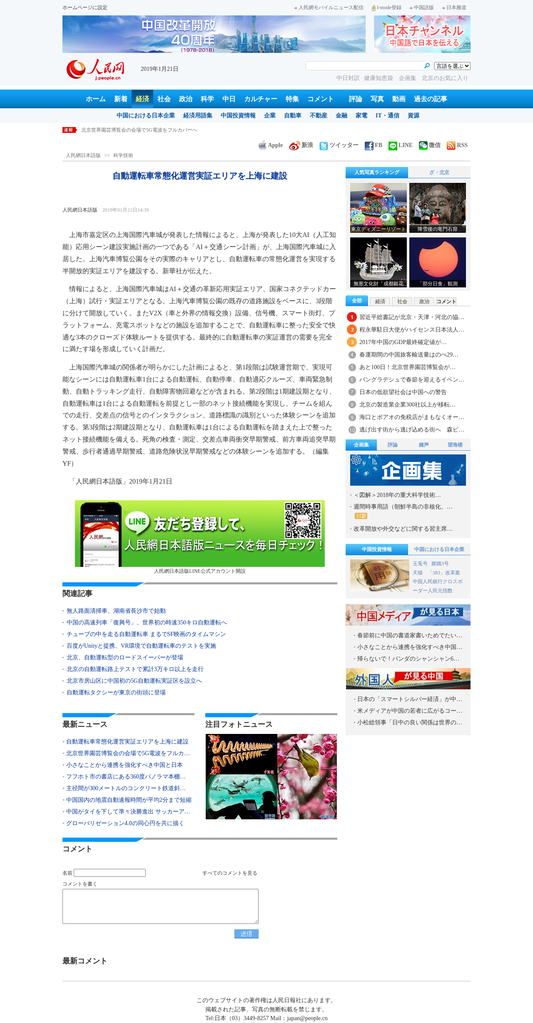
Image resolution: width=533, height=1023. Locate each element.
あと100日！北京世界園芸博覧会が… (407, 367)
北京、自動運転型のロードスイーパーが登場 (125, 657)
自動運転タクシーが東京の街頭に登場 (116, 692)
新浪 (301, 145)
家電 (361, 115)
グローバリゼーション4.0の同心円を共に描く (125, 823)
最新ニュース (84, 724)
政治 (185, 98)
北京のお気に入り (445, 78)
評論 (355, 98)
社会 (164, 98)
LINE (401, 145)
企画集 (408, 78)
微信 (430, 145)
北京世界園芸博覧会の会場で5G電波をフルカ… (128, 753)
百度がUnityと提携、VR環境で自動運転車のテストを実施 (141, 646)
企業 (270, 115)
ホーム (96, 98)
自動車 (292, 115)
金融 (341, 115)
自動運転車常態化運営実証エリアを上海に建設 (127, 742)
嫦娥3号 (440, 563)
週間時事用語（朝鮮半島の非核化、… (403, 511)
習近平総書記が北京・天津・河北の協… (411, 317)
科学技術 (123, 155)
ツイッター (339, 145)
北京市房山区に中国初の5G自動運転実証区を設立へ (134, 681)
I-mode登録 (386, 7)
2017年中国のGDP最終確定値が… (403, 342)
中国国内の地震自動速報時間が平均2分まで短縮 (129, 800)
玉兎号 (420, 563)
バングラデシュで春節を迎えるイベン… (411, 380)
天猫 (418, 573)
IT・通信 (387, 115)
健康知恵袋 (379, 78)
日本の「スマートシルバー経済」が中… (409, 699)
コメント (320, 98)
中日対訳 (348, 78)
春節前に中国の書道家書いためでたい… (409, 635)
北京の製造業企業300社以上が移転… (407, 405)
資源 (413, 115)
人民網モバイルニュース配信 (329, 7)
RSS (457, 145)
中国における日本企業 (146, 115)
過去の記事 (430, 98)
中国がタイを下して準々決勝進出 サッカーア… (128, 811)
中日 (229, 98)
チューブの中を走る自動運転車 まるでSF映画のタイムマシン (146, 634)
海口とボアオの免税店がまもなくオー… (411, 417)
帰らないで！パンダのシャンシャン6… (408, 659)
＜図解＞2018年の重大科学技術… (397, 495)
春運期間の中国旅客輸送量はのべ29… (408, 355)
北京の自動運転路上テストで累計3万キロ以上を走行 (135, 669)
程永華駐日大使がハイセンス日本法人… (411, 330)
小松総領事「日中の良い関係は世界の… (409, 722)
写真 (377, 98)
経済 (142, 98)
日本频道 (454, 7)
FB (373, 145)
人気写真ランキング (376, 172)
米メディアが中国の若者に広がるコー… (409, 711)
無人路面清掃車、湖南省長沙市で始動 (116, 611)
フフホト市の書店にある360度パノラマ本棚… (126, 776)
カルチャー (260, 98)
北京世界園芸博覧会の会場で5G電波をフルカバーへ (139, 130)
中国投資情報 (238, 115)
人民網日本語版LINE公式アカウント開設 (200, 537)
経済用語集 (197, 115)
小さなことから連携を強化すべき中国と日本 (124, 765)
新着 (120, 98)
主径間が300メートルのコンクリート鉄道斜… (126, 788)
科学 (207, 98)
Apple (271, 145)
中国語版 (422, 7)
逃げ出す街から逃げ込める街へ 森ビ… (411, 430)
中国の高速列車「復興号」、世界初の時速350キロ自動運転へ (147, 622)
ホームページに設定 (84, 7)
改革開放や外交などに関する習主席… (403, 529)
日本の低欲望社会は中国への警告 (403, 392)
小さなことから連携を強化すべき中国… (409, 647)
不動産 (318, 115)
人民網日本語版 (83, 155)
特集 (292, 98)
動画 (399, 98)
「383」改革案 (444, 573)
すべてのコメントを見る (229, 873)
